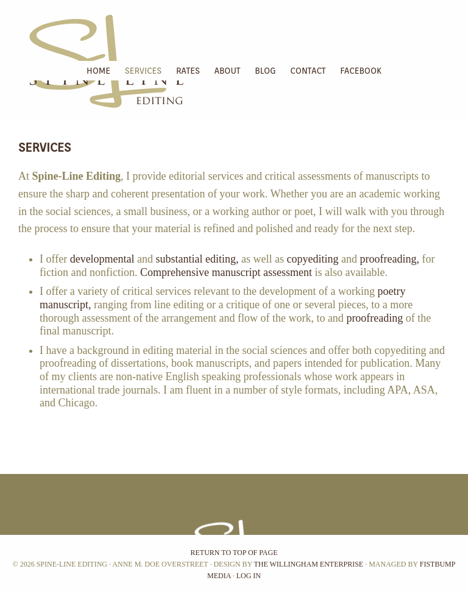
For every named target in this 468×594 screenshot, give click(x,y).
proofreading (374, 318)
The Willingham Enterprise (308, 564)
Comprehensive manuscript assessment (226, 272)
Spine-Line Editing (3, 30)
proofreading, (389, 259)
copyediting (313, 259)
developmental (102, 259)
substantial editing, (197, 259)
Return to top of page (234, 552)
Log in (248, 575)
